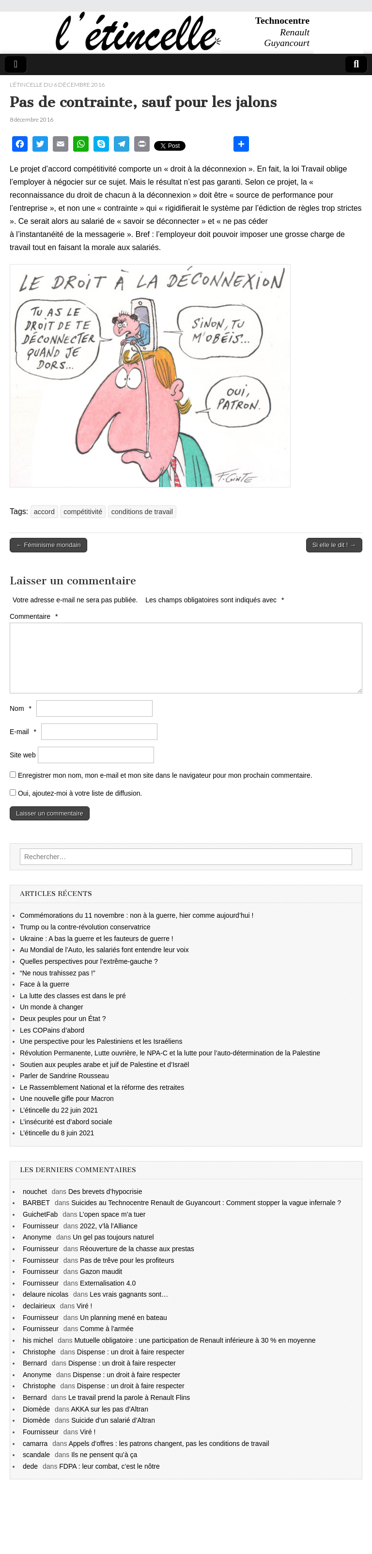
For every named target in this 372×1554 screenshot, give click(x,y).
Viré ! (84, 1306)
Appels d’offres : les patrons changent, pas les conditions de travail (169, 1443)
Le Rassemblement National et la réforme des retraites (102, 1087)
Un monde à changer (51, 1007)
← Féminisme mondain (48, 545)
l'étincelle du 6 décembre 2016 (57, 84)
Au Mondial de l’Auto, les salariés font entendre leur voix (104, 950)
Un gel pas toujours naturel (113, 1237)
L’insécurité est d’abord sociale (66, 1122)
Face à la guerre (44, 984)
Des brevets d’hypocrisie (105, 1191)
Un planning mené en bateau (123, 1317)
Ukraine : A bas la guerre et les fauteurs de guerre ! (96, 938)
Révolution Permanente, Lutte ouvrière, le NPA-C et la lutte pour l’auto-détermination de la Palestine (170, 1053)
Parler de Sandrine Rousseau (64, 1076)
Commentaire (35, 616)
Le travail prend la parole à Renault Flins (129, 1397)
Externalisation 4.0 (108, 1283)
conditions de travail (142, 512)
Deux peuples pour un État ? (63, 1018)
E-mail (24, 732)
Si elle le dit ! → (334, 545)
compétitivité (82, 512)
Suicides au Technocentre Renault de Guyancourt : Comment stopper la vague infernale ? (206, 1203)
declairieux (39, 1306)
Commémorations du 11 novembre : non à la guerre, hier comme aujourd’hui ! (136, 915)
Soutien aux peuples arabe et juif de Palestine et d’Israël (104, 1064)
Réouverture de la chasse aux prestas (137, 1249)
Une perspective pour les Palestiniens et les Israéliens (101, 1041)
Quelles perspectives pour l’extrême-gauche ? (89, 961)
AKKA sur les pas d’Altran (109, 1409)
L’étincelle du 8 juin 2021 (57, 1133)
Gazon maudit (101, 1271)
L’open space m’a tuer (112, 1214)
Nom (22, 708)
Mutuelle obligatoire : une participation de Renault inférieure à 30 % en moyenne (194, 1340)
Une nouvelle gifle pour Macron (67, 1098)
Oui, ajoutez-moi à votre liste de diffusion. (76, 793)
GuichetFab (40, 1214)
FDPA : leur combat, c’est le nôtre (109, 1466)
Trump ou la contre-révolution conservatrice (85, 927)
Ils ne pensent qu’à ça (104, 1455)
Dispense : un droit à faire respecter (131, 1352)
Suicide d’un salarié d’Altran (113, 1420)
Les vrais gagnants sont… (129, 1294)
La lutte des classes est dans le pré (73, 996)
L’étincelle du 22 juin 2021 (59, 1110)
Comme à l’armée (106, 1329)
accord (44, 512)
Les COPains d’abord (52, 1030)
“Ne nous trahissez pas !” (57, 973)
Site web (23, 755)
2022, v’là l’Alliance (109, 1226)
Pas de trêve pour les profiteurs (127, 1260)
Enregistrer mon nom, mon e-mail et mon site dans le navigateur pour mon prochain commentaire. (165, 775)
